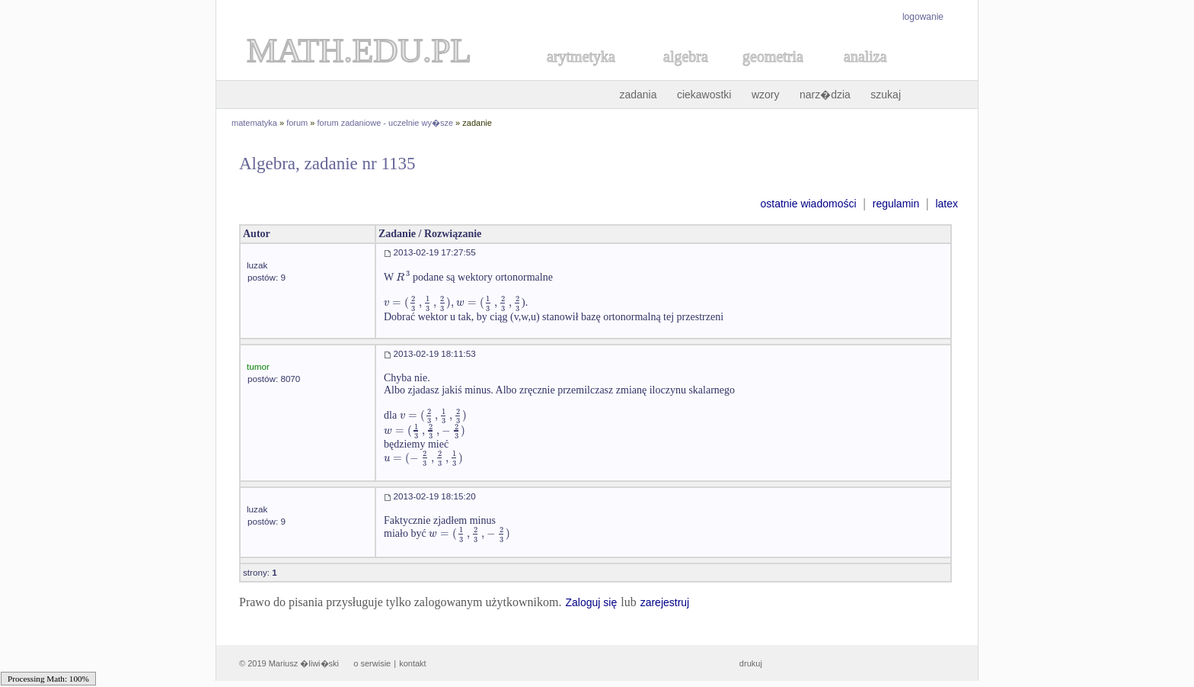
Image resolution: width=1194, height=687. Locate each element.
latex (946, 203)
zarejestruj (665, 602)
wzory (766, 94)
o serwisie (372, 663)
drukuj (750, 663)
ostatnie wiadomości (808, 203)
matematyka (254, 122)
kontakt (412, 663)
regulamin (896, 203)
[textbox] (403, 277)
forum (297, 122)
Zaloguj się (591, 602)
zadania (637, 94)
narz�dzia (825, 94)
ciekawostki (704, 94)
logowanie (922, 16)
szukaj (885, 94)
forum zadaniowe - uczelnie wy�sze (386, 122)
